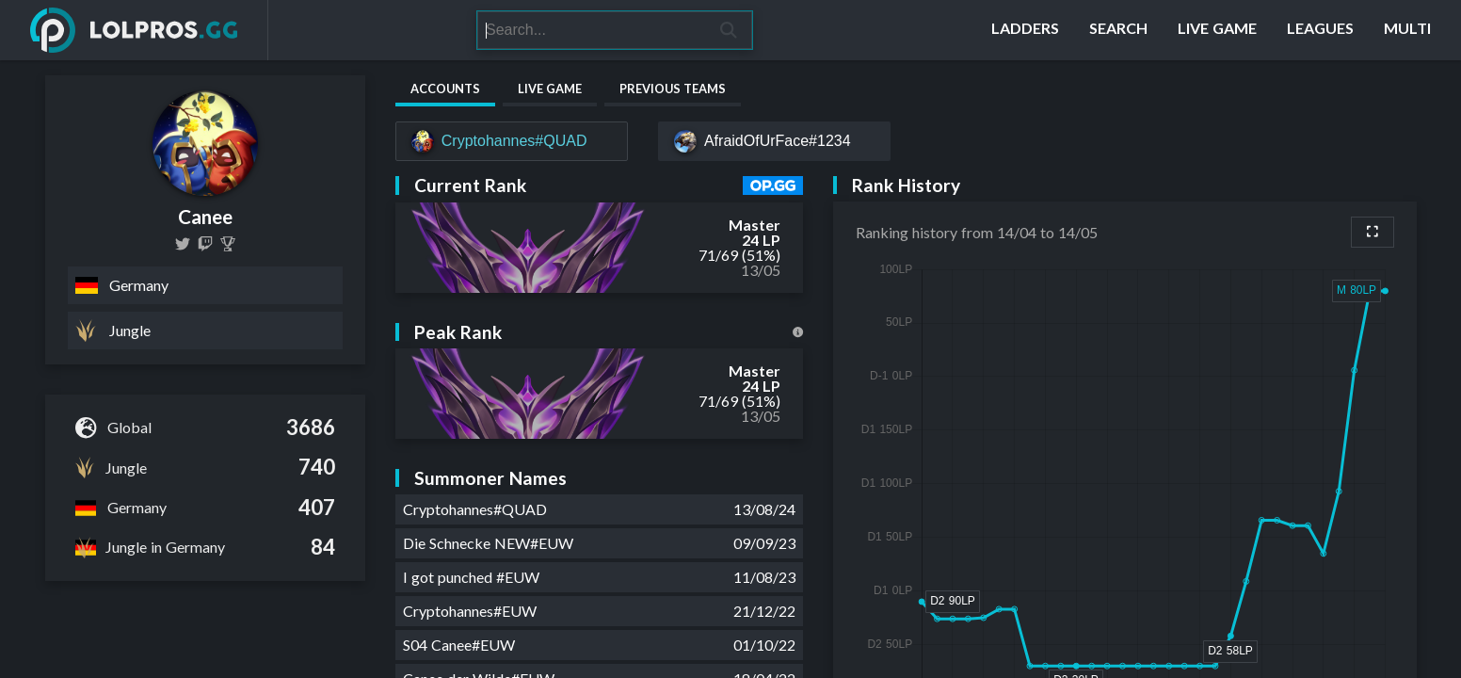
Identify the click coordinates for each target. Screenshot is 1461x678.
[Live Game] (1217, 30)
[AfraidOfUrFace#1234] (774, 141)
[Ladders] (1025, 30)
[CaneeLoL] (182, 243)
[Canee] (228, 243)
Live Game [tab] (550, 88)
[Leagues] (1320, 30)
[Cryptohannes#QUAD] (511, 141)
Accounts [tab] (445, 88)
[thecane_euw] (205, 243)
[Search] (591, 30)
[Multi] (1407, 30)
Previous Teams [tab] (672, 88)
